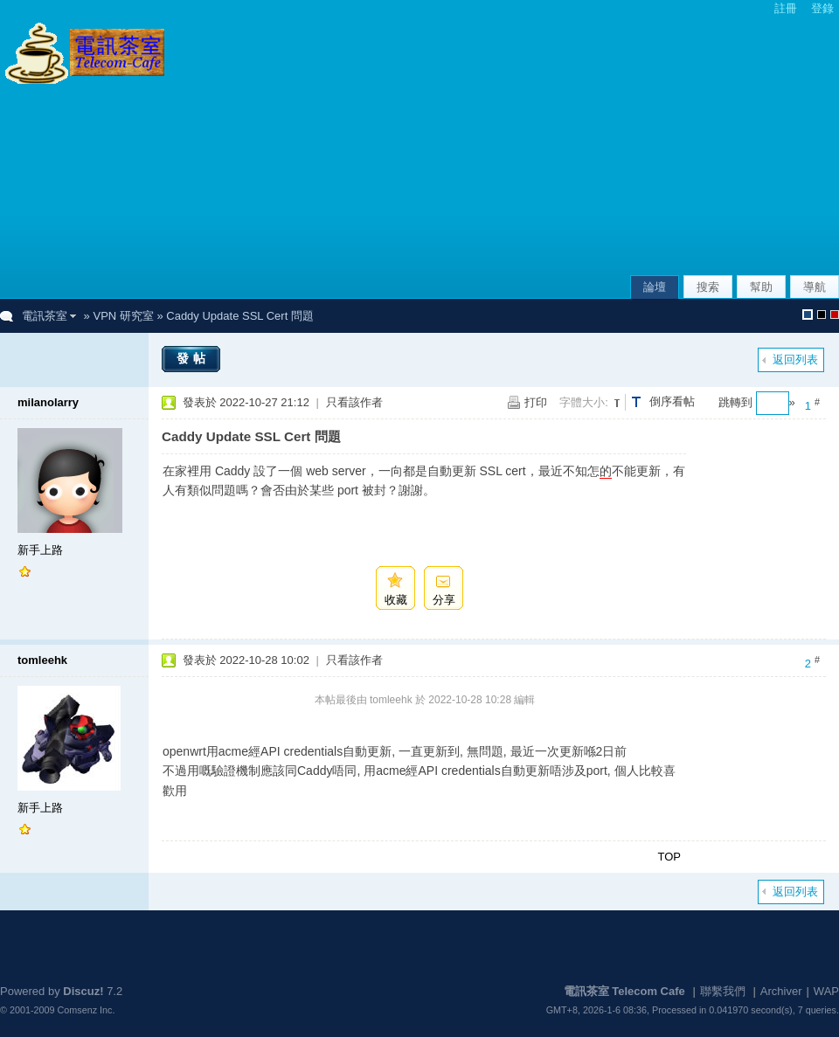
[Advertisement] (651, 147)
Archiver (781, 991)
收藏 (396, 599)
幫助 (761, 287)
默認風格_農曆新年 (834, 314)
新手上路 (40, 550)
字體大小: (583, 402)
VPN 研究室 (123, 315)
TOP (670, 856)
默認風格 (807, 314)
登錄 (822, 8)
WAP (826, 991)
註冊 (785, 8)
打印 (535, 402)
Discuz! (83, 991)
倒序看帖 (672, 401)
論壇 (654, 287)
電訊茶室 (44, 315)
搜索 (708, 287)
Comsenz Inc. (86, 1010)
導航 (814, 287)
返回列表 (795, 359)
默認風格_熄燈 (821, 314)
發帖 (193, 358)
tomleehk (42, 660)
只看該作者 (354, 402)
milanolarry (48, 402)
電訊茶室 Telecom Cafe (624, 991)
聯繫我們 (722, 991)
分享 (444, 599)
